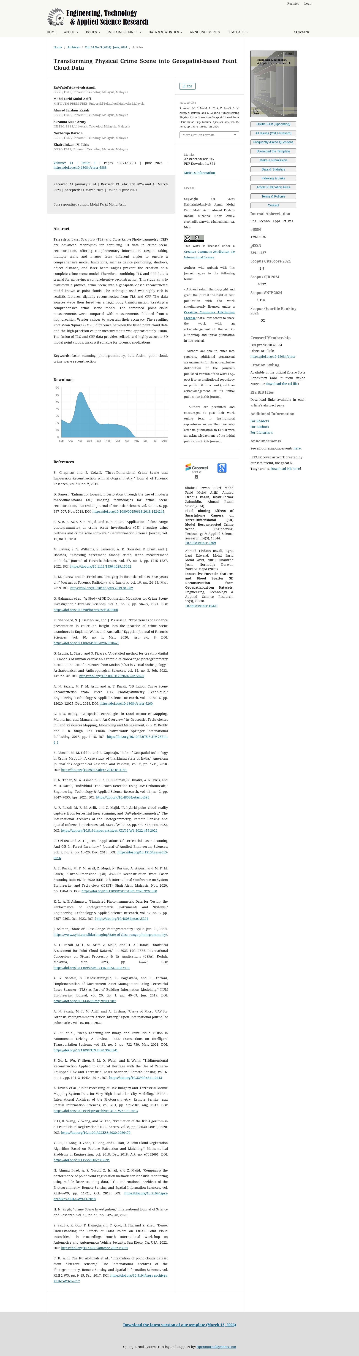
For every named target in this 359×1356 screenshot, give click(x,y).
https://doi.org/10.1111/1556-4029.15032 (100, 566)
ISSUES (92, 32)
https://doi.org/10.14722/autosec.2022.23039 (94, 1248)
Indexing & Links (273, 178)
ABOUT (70, 32)
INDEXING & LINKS (123, 32)
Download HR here (285, 468)
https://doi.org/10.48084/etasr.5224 (121, 918)
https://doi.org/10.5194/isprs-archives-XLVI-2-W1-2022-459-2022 (109, 830)
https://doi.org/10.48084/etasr (272, 356)
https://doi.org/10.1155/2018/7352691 (82, 1160)
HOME (52, 32)
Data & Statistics (273, 169)
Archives (73, 47)
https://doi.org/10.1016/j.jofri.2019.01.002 (101, 588)
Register (293, 3)
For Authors (259, 427)
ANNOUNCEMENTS (205, 32)
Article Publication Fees (273, 187)
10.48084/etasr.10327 (201, 606)
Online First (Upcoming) (273, 124)
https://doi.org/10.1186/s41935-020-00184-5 (86, 643)
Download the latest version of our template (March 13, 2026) (179, 1324)
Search (301, 32)
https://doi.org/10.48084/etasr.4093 (122, 797)
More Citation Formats (199, 135)
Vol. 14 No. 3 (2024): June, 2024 (106, 47)
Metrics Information (199, 173)
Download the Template (273, 151)
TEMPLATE (236, 32)
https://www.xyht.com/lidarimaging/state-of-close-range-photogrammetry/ (110, 934)
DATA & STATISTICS (164, 32)
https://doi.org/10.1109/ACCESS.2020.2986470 (96, 1132)
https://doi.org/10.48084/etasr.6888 (80, 167)
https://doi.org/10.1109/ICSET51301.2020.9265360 (119, 891)
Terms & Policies (273, 196)
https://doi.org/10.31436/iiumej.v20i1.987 (85, 1001)
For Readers (259, 421)
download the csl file (282, 384)
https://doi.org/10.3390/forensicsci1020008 (86, 610)
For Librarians (261, 432)
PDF (189, 86)
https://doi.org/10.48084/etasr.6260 (126, 703)
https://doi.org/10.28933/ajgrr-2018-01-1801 (94, 770)
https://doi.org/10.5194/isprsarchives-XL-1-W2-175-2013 (96, 1111)
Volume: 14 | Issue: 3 (74, 163)
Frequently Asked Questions (273, 142)
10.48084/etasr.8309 (200, 543)
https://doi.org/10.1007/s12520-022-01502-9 (111, 676)
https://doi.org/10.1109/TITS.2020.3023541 (86, 1050)
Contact (273, 205)
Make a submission (273, 160)
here (297, 448)
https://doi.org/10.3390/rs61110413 (135, 1077)
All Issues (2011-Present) (273, 133)
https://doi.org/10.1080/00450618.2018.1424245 (128, 511)
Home (58, 47)
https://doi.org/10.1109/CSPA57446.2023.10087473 (92, 968)
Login (308, 3)
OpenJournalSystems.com (216, 1347)
